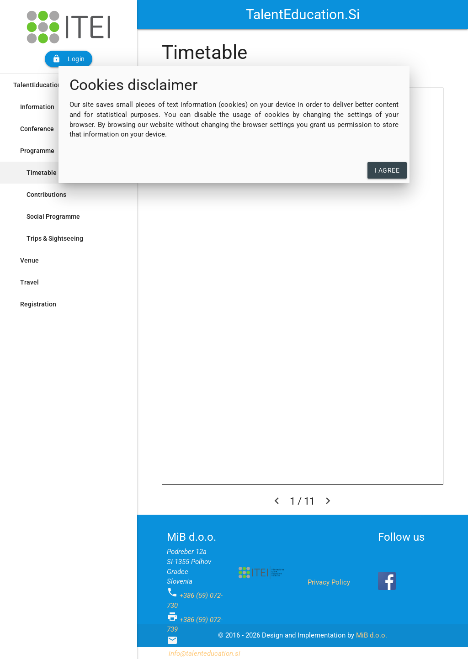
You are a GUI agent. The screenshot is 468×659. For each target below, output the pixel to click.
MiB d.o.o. (371, 635)
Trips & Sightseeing (55, 238)
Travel (29, 282)
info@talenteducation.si (204, 654)
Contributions (46, 194)
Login (68, 59)
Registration (38, 304)
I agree (387, 170)
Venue (29, 260)
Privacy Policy (329, 582)
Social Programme (53, 216)
